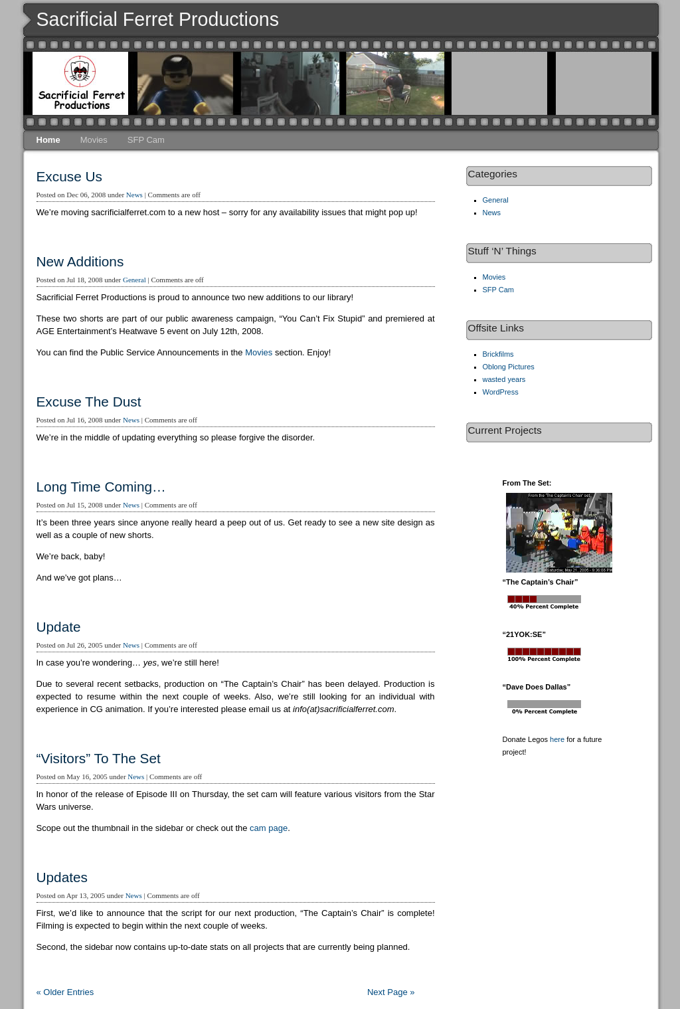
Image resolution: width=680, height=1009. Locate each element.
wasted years (504, 379)
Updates (62, 877)
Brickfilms (498, 354)
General (134, 280)
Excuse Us (69, 176)
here (557, 739)
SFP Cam (146, 140)
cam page (269, 828)
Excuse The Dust (89, 401)
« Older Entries (65, 992)
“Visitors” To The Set (99, 758)
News (134, 195)
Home (48, 140)
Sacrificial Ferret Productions (158, 19)
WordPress (501, 392)
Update (59, 626)
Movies (94, 140)
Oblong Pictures (509, 367)
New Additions (80, 261)
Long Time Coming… (101, 486)
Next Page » (391, 992)
